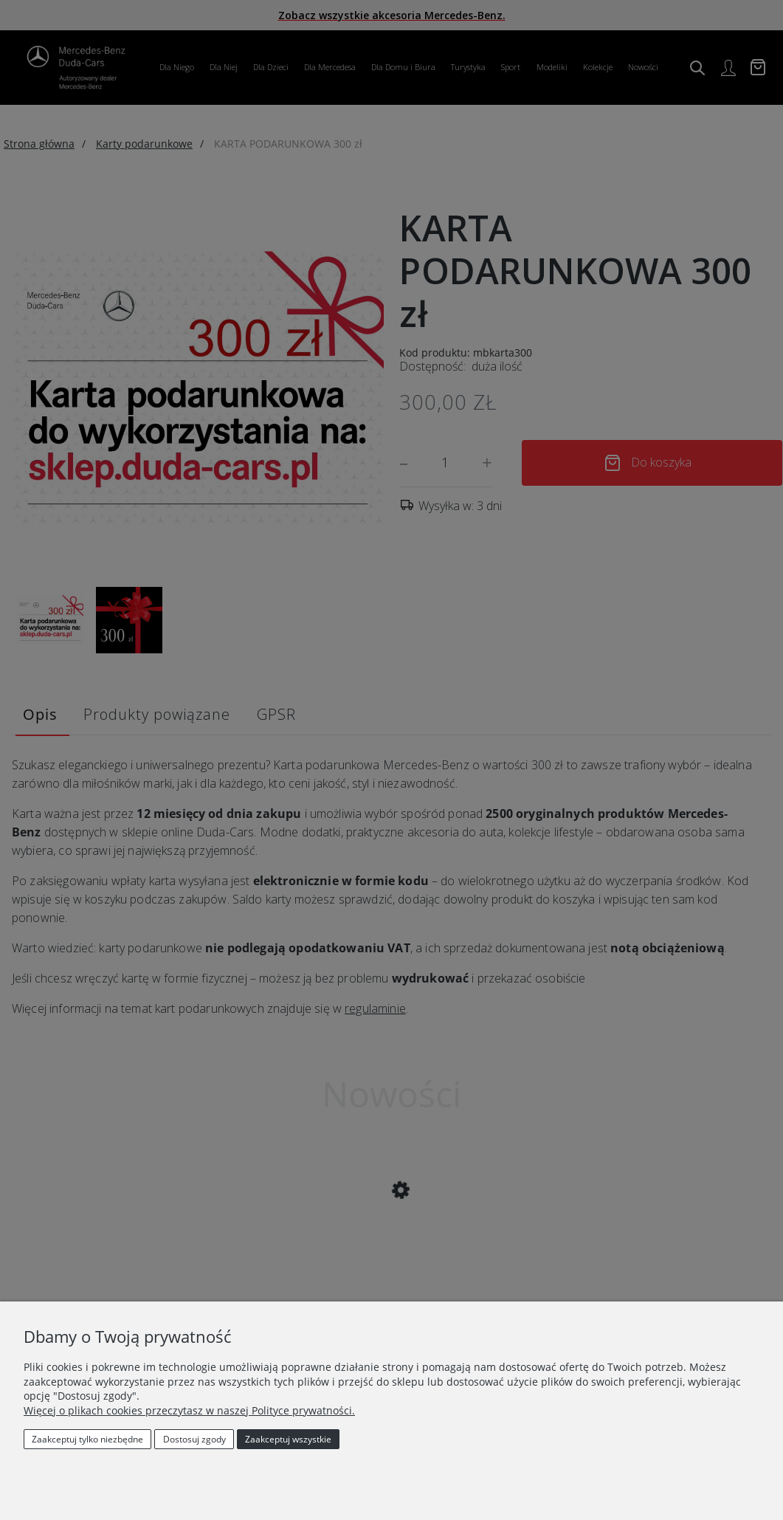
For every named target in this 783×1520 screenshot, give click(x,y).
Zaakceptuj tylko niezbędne (87, 1439)
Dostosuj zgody (194, 1439)
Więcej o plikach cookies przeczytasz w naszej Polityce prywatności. (189, 1410)
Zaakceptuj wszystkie (288, 1439)
